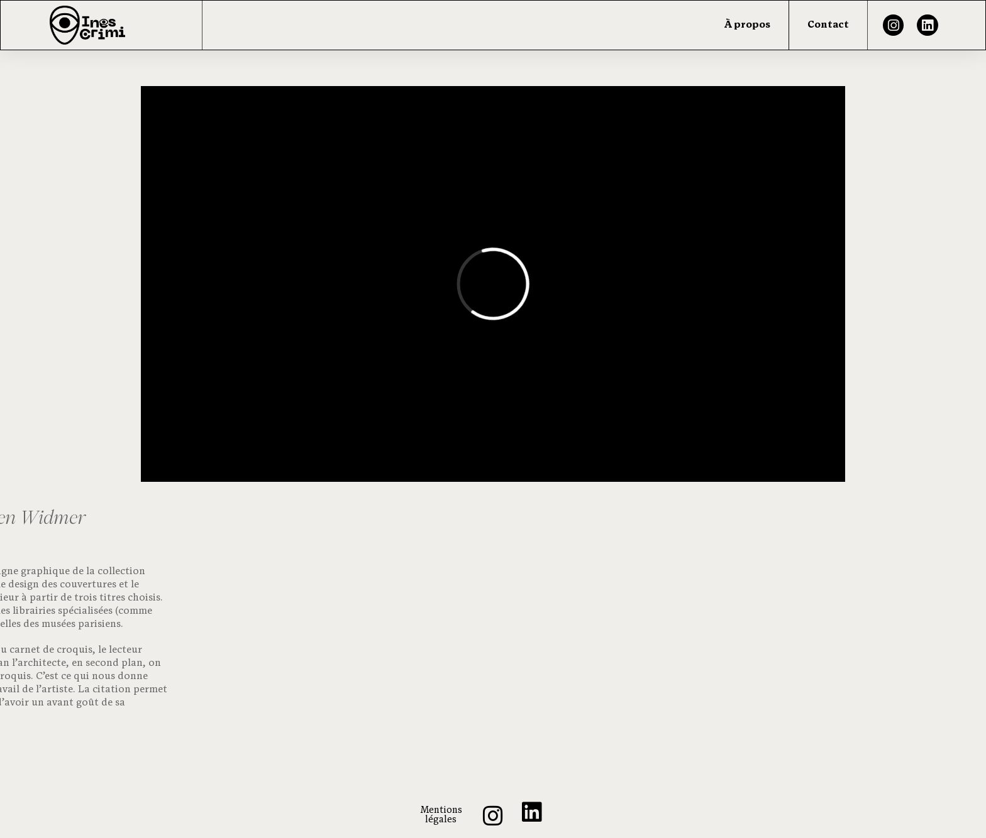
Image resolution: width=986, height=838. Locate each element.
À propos (747, 24)
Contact (828, 24)
